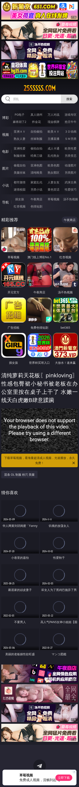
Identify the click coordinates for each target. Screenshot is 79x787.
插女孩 (19, 199)
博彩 (5, 117)
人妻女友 (53, 182)
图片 (5, 168)
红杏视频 (19, 206)
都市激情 (19, 182)
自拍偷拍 (36, 131)
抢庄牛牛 (70, 122)
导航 (5, 202)
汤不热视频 (70, 199)
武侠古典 (70, 182)
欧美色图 (53, 165)
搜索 (69, 99)
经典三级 (36, 156)
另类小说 (36, 189)
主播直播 (53, 139)
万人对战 (53, 115)
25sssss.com (40, 88)
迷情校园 (19, 189)
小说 (5, 185)
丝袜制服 (36, 139)
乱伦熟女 (53, 156)
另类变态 (70, 156)
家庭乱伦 (36, 182)
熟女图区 (53, 172)
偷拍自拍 (36, 148)
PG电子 (19, 115)
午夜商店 (36, 199)
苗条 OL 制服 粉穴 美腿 (19, 474)
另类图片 (70, 172)
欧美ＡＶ (53, 131)
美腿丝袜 (19, 172)
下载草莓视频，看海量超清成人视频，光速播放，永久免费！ (40, 461)
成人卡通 (53, 148)
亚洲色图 (36, 165)
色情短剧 (36, 206)
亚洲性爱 (19, 148)
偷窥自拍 (19, 165)
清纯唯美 (36, 172)
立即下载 (64, 778)
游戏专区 (70, 115)
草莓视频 (53, 199)
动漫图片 (70, 165)
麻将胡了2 (19, 122)
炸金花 (36, 122)
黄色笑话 (53, 189)
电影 (5, 151)
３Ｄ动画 (70, 131)
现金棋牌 (53, 122)
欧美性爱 (70, 148)
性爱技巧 (70, 189)
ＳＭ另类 (70, 139)
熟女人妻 (19, 139)
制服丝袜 (19, 156)
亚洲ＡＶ (19, 131)
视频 (5, 134)
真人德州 (36, 115)
